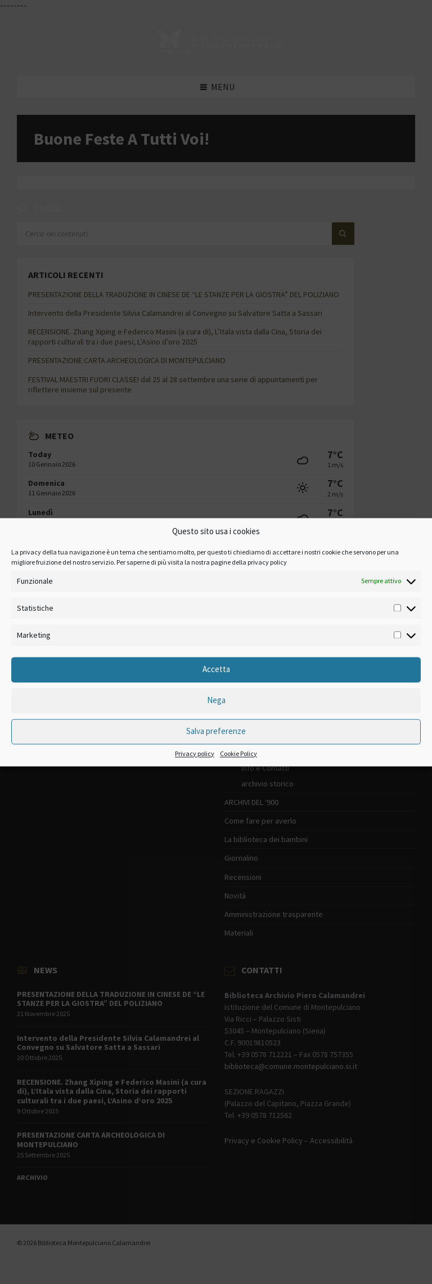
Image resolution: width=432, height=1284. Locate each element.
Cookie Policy (238, 754)
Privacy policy (194, 754)
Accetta (216, 669)
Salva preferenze (216, 731)
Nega (216, 700)
